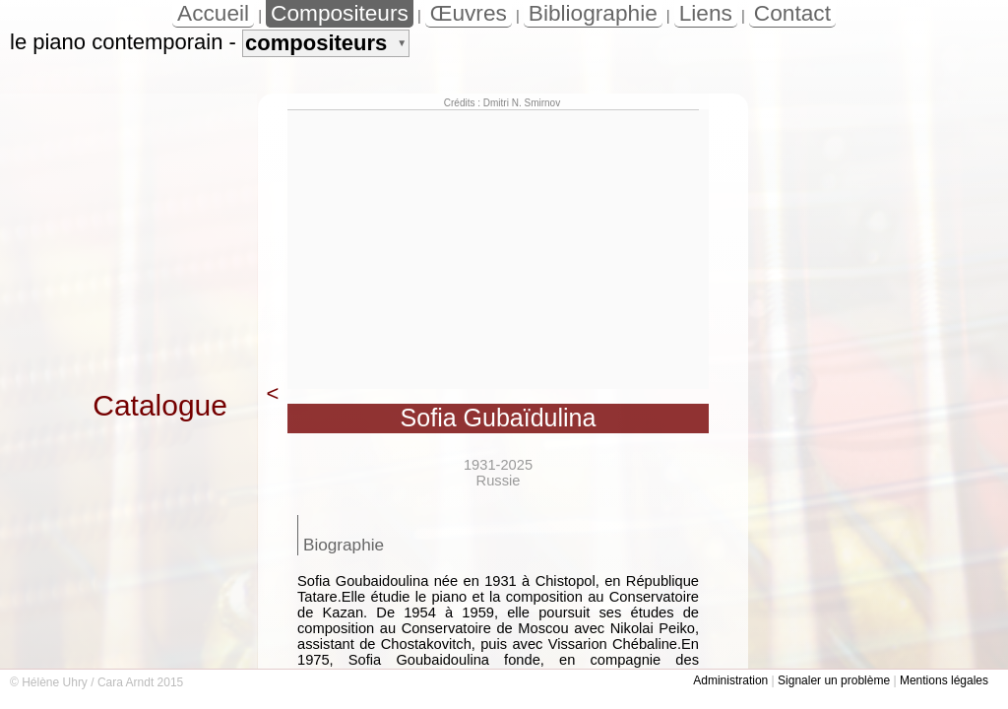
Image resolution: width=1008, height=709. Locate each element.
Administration (730, 680)
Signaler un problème (834, 680)
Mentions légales (944, 680)
